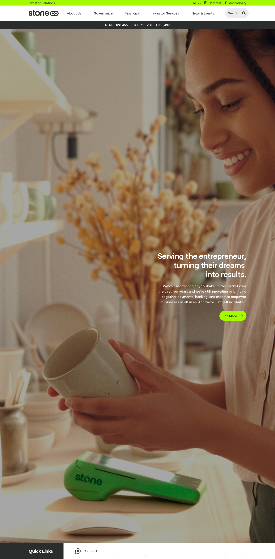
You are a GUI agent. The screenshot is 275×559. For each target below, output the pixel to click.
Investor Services (165, 13)
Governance (103, 13)
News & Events (203, 13)
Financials (132, 13)
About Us (74, 13)
